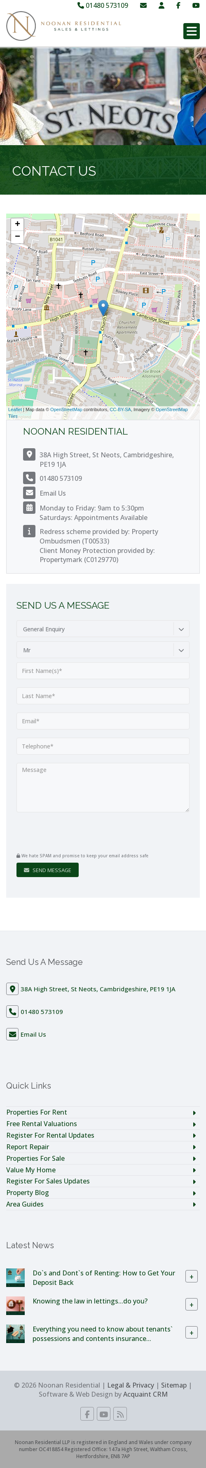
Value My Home (31, 1169)
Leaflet (15, 409)
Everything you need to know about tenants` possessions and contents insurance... (103, 1333)
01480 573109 (102, 5)
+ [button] (17, 225)
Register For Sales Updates (48, 1181)
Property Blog (27, 1192)
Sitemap (174, 1385)
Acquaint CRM (145, 1394)
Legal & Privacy (130, 1385)
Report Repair (27, 1146)
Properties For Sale (35, 1158)
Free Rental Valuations (41, 1123)
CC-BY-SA (120, 409)
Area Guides (25, 1204)
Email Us (53, 493)
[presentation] (66, 833)
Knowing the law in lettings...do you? (90, 1301)
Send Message (47, 870)
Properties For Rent (36, 1112)
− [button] (17, 237)
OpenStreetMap (66, 409)
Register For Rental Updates (50, 1135)
